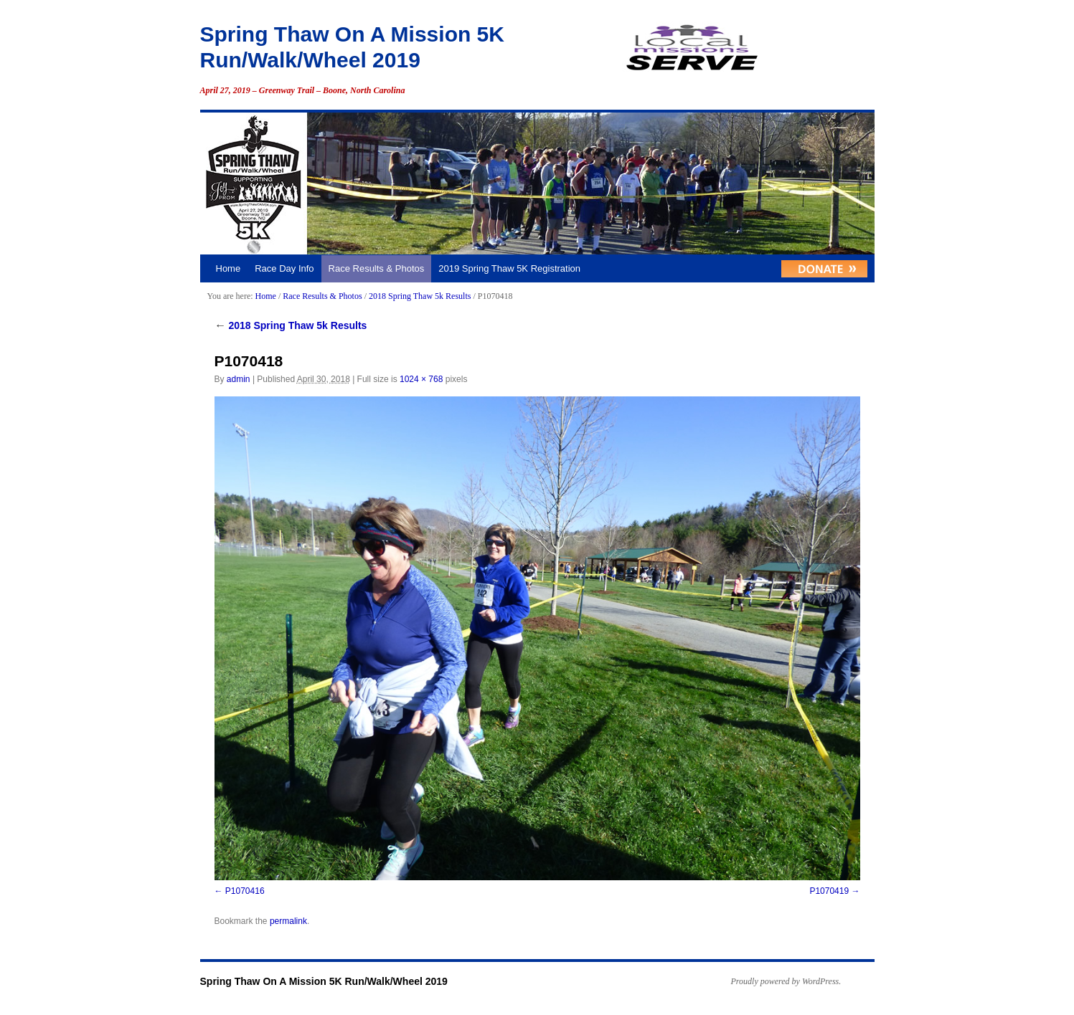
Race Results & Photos (377, 268)
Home (228, 268)
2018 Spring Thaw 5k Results (420, 296)
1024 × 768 (421, 379)
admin (238, 379)
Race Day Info (284, 268)
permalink (288, 921)
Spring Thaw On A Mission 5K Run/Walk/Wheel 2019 (324, 981)
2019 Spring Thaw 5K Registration (509, 268)
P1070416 (245, 891)
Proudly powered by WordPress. (786, 981)
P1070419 (829, 891)
